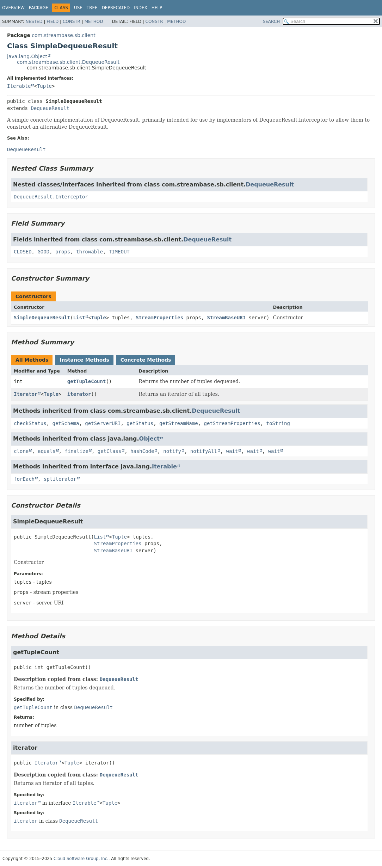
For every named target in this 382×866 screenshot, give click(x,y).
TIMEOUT (119, 251)
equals (47, 451)
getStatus (140, 423)
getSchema (66, 423)
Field (52, 21)
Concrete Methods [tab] (146, 360)
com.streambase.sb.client (63, 35)
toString (278, 423)
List (79, 317)
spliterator (60, 479)
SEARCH (271, 21)
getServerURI (103, 423)
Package (38, 7)
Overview (13, 7)
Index (140, 7)
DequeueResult (50, 108)
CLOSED (23, 251)
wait (232, 451)
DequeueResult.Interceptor (51, 196)
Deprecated (116, 7)
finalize (76, 451)
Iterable (19, 86)
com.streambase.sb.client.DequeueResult (68, 62)
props (62, 251)
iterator (79, 394)
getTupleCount (86, 381)
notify (172, 451)
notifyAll (203, 451)
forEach (24, 479)
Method (94, 21)
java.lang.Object (27, 56)
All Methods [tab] (32, 360)
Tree (92, 7)
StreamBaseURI (226, 317)
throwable (89, 251)
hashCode (142, 451)
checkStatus (30, 423)
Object (149, 438)
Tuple (44, 86)
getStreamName (178, 423)
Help (157, 7)
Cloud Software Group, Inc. (81, 858)
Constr (71, 21)
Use (78, 7)
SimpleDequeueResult (42, 317)
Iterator (25, 394)
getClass (109, 451)
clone (21, 451)
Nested (33, 21)
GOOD (43, 251)
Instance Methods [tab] (84, 360)
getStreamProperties (232, 423)
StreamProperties (159, 317)
